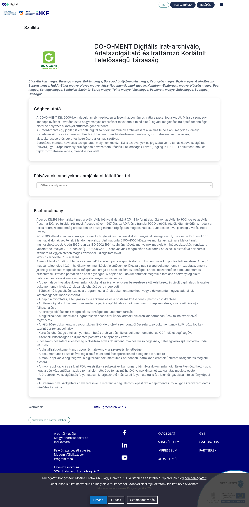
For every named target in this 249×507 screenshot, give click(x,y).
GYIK (202, 433)
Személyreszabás (142, 500)
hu (163, 4)
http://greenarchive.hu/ (110, 407)
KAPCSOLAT (166, 433)
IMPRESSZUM (167, 450)
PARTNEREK (207, 450)
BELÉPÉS (205, 4)
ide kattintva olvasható (183, 484)
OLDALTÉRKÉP (168, 459)
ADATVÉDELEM (168, 442)
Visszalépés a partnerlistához (49, 419)
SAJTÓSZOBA (209, 442)
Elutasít (116, 500)
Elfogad (98, 500)
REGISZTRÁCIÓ (183, 4)
